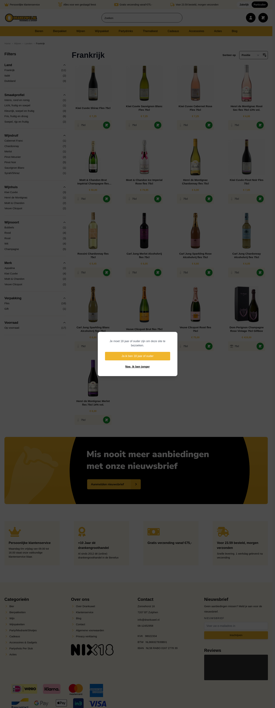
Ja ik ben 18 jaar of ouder (137, 356)
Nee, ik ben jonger (137, 366)
